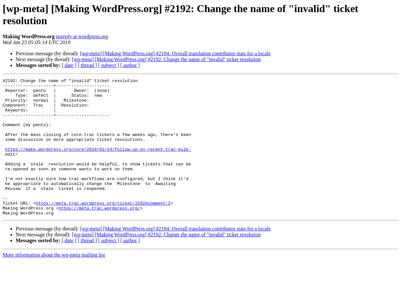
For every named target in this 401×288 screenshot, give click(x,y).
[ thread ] (87, 65)
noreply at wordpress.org (82, 36)
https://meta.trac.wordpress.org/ (99, 234)
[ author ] (130, 65)
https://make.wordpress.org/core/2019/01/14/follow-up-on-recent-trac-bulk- (98, 164)
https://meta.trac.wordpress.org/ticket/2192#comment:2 (103, 228)
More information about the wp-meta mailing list (54, 282)
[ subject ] (108, 65)
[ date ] (69, 65)
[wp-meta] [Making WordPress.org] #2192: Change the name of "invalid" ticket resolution (166, 59)
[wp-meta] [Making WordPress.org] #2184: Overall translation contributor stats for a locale (175, 53)
